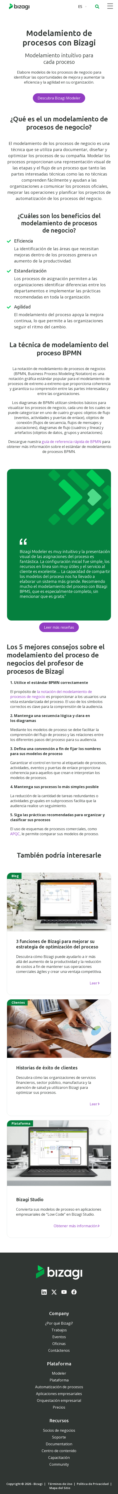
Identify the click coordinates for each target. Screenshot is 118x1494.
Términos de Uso (60, 1484)
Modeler (59, 1373)
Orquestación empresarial (59, 1400)
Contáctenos (59, 1350)
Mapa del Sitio (59, 1488)
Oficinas (59, 1343)
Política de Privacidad (93, 1484)
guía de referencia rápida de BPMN (71, 441)
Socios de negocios (59, 1430)
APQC (15, 833)
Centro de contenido (59, 1450)
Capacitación (59, 1457)
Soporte (59, 1437)
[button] (97, 6)
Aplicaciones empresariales (59, 1393)
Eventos (59, 1336)
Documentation (59, 1443)
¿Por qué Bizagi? (59, 1323)
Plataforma (59, 1380)
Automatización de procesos (59, 1386)
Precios (59, 1407)
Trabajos (59, 1330)
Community (59, 1464)
